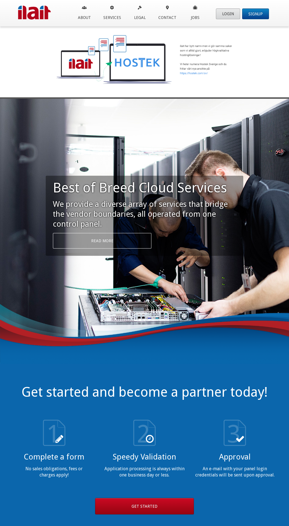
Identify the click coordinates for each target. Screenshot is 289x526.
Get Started (144, 506)
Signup (255, 14)
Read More (102, 241)
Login (228, 14)
